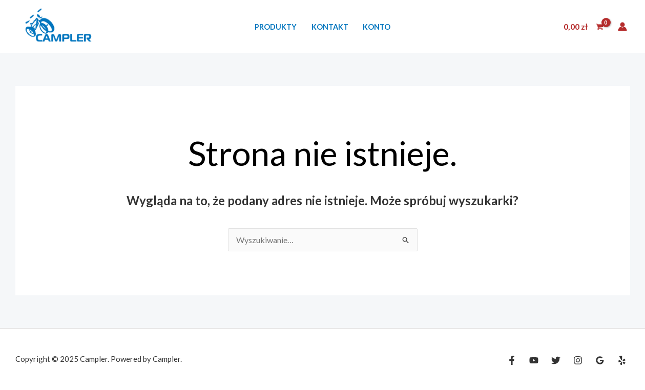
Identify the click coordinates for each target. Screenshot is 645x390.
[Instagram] (577, 360)
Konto (376, 27)
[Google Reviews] (600, 360)
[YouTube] (533, 360)
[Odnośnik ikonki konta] (622, 26)
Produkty (276, 27)
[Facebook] (511, 360)
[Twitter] (555, 360)
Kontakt (329, 27)
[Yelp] (622, 360)
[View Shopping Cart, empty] (583, 26)
